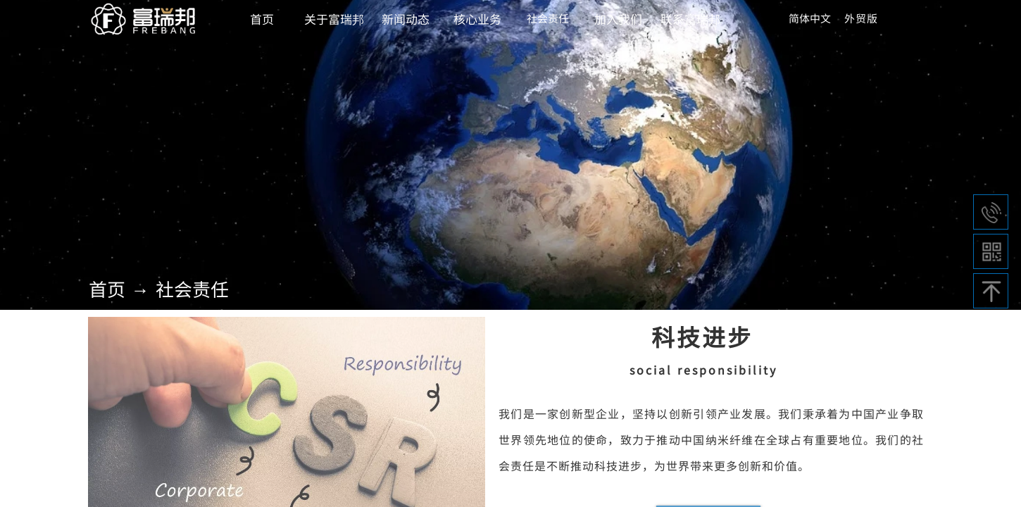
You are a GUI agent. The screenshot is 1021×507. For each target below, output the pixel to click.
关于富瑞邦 (334, 18)
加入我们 (618, 18)
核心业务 (477, 18)
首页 (107, 288)
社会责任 (192, 288)
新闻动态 (406, 18)
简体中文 (810, 18)
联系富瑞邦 (690, 18)
